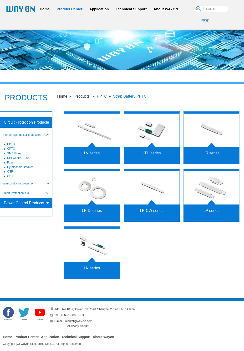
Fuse (10, 162)
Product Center (69, 9)
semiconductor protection (18, 183)
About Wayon (103, 337)
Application (99, 9)
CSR (10, 171)
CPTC (11, 148)
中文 (205, 21)
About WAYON (165, 9)
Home (45, 9)
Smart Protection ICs (15, 193)
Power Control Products (24, 203)
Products (82, 96)
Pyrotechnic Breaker (20, 167)
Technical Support (131, 9)
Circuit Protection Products (26, 122)
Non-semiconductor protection (21, 134)
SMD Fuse (14, 153)
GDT (10, 176)
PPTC (102, 96)
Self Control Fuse (18, 158)
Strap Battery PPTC (130, 96)
